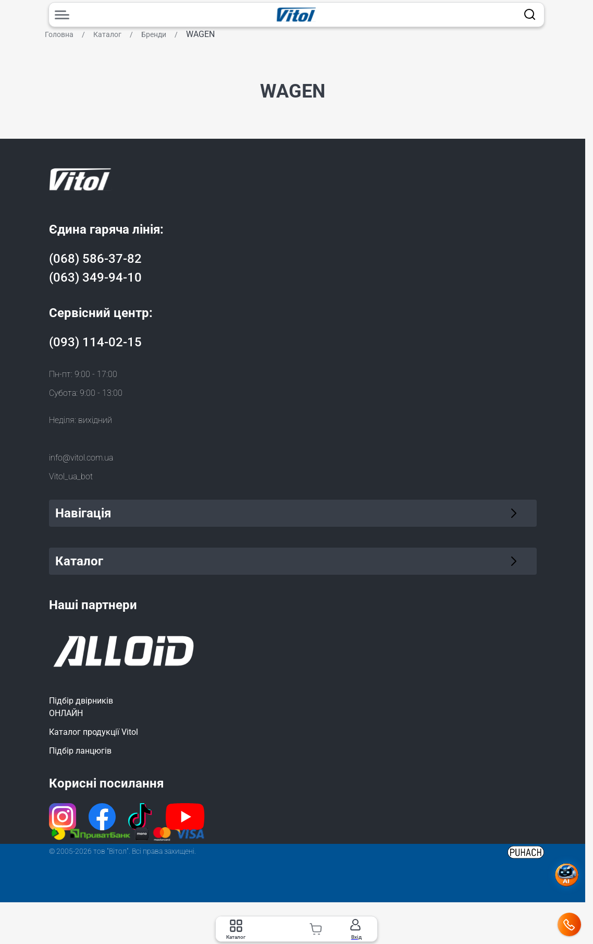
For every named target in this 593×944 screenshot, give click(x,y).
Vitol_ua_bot (71, 476)
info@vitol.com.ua (81, 458)
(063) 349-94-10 (95, 277)
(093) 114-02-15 (95, 342)
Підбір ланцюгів (80, 751)
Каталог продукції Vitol (93, 732)
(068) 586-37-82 (95, 258)
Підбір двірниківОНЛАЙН (81, 707)
